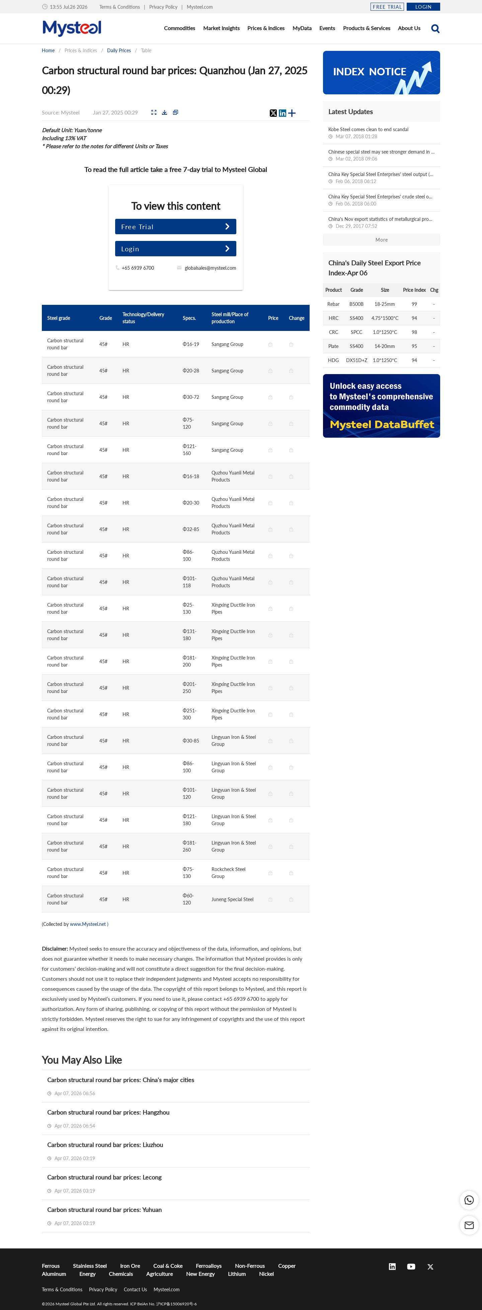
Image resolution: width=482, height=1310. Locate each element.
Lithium (237, 1274)
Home (48, 50)
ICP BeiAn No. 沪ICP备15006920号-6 (163, 1303)
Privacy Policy (164, 7)
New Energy (200, 1274)
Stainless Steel (90, 1265)
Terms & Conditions (120, 7)
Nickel (266, 1274)
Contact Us (136, 1289)
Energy (87, 1274)
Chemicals (121, 1274)
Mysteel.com (200, 7)
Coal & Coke (167, 1265)
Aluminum (54, 1274)
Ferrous (51, 1265)
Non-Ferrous (250, 1265)
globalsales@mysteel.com (210, 268)
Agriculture (159, 1274)
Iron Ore (130, 1265)
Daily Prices (119, 50)
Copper (287, 1265)
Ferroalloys (209, 1265)
